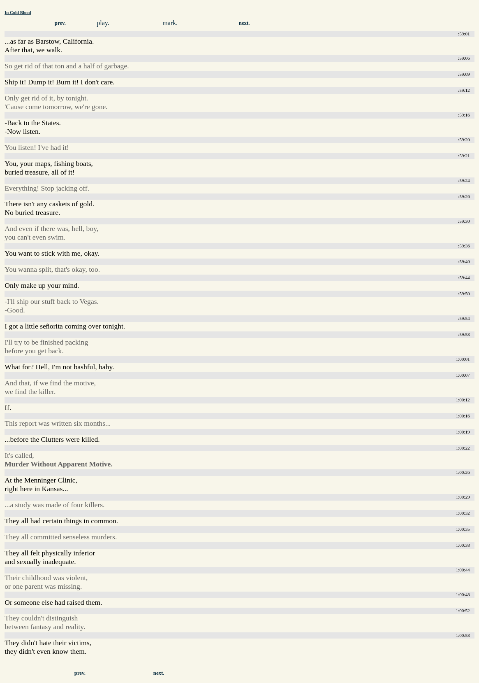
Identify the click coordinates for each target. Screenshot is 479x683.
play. (103, 22)
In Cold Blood (18, 12)
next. (244, 23)
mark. (170, 22)
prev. (60, 23)
